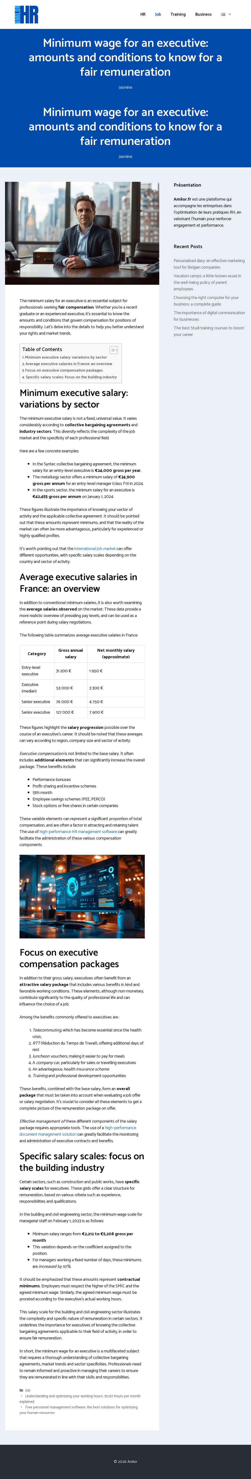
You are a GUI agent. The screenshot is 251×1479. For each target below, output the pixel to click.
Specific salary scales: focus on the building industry (71, 377)
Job (158, 14)
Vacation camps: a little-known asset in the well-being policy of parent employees (207, 282)
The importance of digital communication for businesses (209, 316)
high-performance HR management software (78, 831)
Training (178, 14)
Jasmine (125, 87)
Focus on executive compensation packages (64, 370)
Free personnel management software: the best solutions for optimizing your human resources (79, 1410)
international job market (95, 548)
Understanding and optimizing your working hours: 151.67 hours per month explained (80, 1399)
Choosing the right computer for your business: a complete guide (206, 301)
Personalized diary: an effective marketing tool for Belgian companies (209, 264)
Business (203, 14)
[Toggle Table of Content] (111, 350)
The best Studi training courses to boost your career (209, 331)
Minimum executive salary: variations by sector (66, 357)
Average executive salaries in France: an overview (69, 364)
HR (142, 14)
